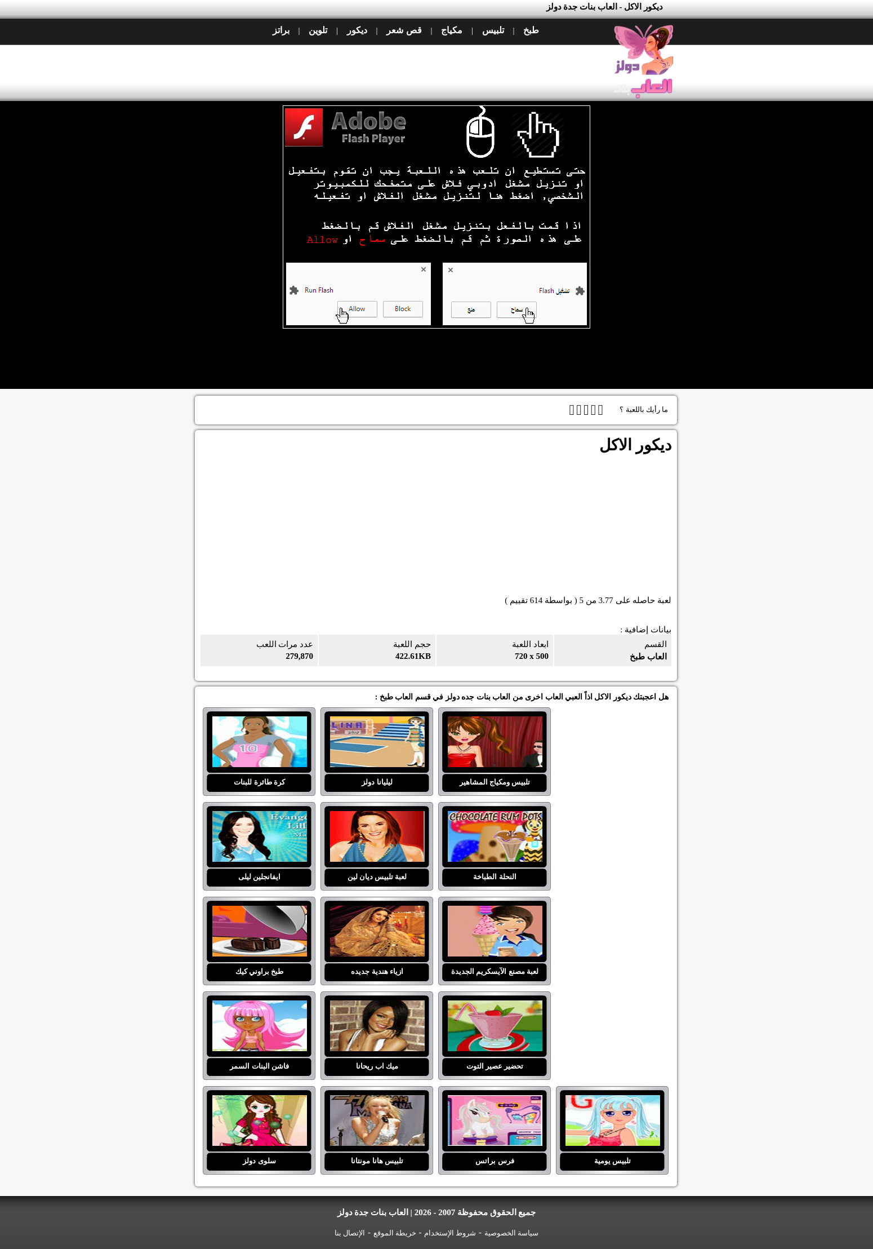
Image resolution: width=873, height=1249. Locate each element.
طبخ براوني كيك (259, 912)
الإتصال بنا (350, 1233)
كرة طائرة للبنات (259, 723)
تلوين (318, 30)
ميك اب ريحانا (377, 1007)
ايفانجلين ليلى (259, 818)
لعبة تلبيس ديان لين (377, 818)
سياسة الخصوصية (511, 1233)
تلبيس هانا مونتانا (377, 1102)
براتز (281, 30)
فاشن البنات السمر (259, 1007)
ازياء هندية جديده (377, 912)
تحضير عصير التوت (495, 1007)
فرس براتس (495, 1102)
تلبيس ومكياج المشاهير (495, 723)
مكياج (451, 30)
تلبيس (493, 30)
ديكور (357, 30)
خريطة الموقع (394, 1233)
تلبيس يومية (612, 1102)
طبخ (531, 30)
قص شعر (403, 30)
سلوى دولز (259, 1102)
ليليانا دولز (377, 723)
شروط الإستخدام (450, 1233)
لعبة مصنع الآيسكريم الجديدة (495, 912)
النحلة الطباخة (495, 818)
